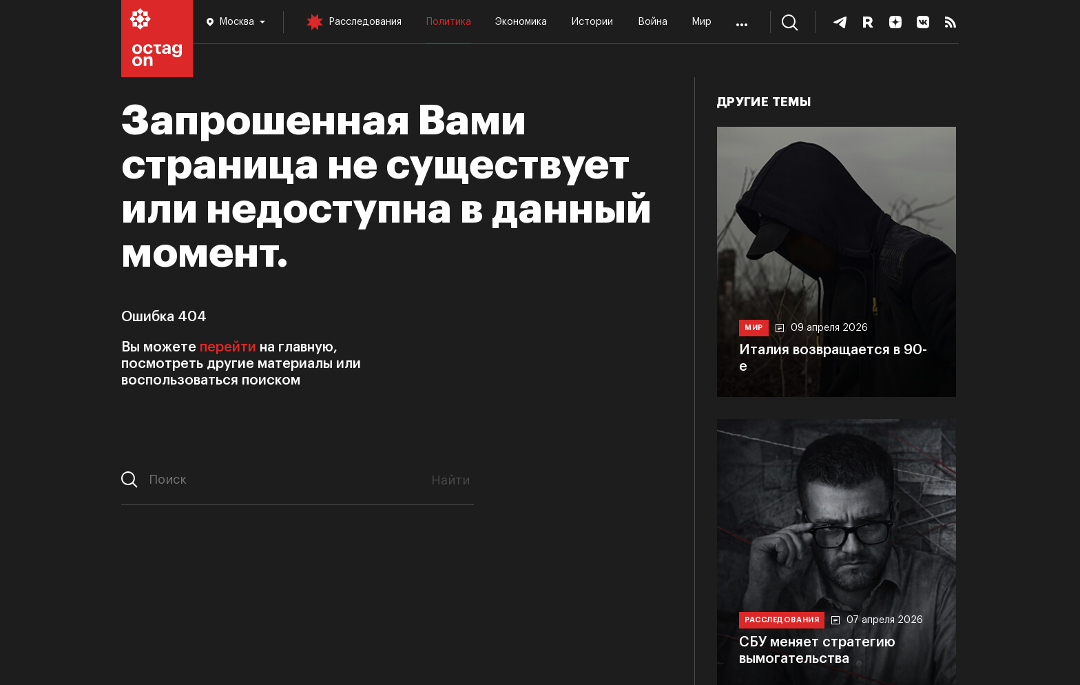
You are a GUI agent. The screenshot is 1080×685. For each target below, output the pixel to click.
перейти (228, 347)
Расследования (365, 22)
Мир (702, 22)
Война (652, 22)
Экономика (521, 22)
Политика (448, 22)
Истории (592, 22)
